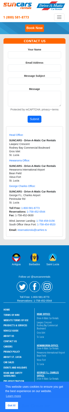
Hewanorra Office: (19, 160)
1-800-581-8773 (40, 297)
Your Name (34, 49)
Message (34, 89)
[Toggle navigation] (59, 17)
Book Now (34, 28)
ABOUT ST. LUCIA (12, 357)
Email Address (34, 62)
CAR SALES (8, 362)
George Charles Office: (22, 186)
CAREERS (8, 346)
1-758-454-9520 (46, 224)
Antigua (16, 264)
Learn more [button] (13, 396)
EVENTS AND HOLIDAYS (15, 367)
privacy (46, 109)
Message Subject (34, 75)
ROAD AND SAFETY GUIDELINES (12, 374)
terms (55, 109)
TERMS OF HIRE (11, 315)
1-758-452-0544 (42, 300)
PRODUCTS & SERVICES (15, 325)
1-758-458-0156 (45, 220)
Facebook (34, 286)
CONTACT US (10, 341)
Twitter (22, 286)
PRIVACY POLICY (11, 351)
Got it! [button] (11, 405)
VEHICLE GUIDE (10, 330)
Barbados (34, 264)
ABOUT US (8, 336)
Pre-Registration (13, 381)
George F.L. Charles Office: (48, 374)
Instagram (47, 286)
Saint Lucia (52, 264)
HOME (6, 309)
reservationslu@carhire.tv (32, 229)
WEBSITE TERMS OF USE (15, 320)
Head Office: (16, 134)
